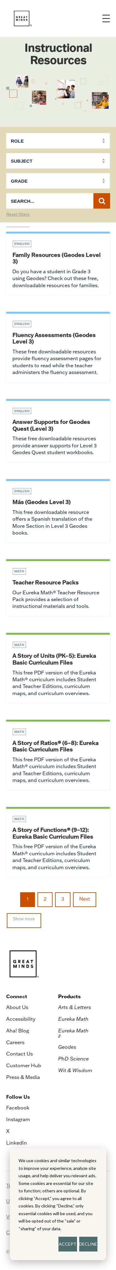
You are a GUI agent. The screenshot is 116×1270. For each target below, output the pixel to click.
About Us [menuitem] (17, 1007)
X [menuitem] (8, 1131)
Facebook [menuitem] (17, 1107)
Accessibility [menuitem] (20, 1019)
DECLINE (88, 1244)
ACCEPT (67, 1244)
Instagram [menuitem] (18, 1119)
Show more (24, 918)
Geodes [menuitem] (67, 1047)
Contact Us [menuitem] (19, 1053)
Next (84, 899)
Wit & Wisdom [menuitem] (75, 1070)
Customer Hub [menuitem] (23, 1065)
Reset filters (18, 214)
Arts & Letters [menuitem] (74, 1007)
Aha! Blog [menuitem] (17, 1030)
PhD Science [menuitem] (73, 1058)
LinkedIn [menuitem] (16, 1143)
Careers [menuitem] (15, 1042)
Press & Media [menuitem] (23, 1077)
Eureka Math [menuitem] (73, 1019)
